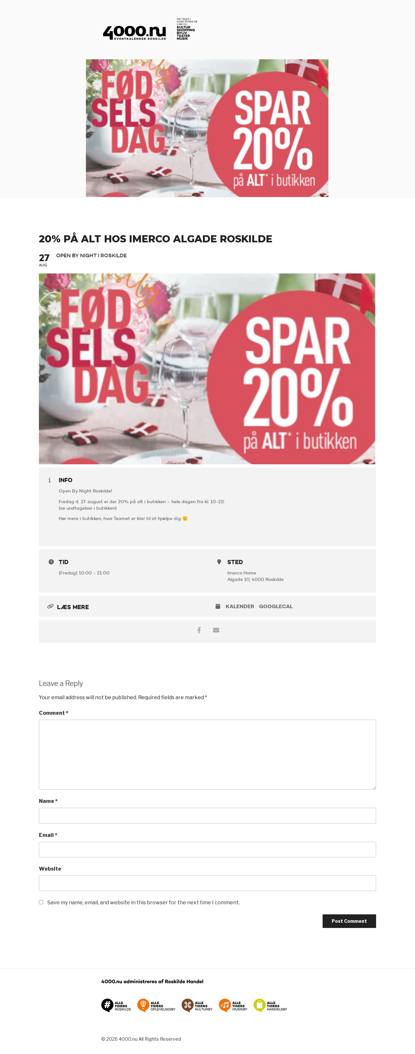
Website (50, 869)
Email (48, 835)
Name (48, 801)
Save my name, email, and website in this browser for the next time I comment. (143, 902)
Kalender (240, 606)
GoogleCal (276, 606)
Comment (53, 713)
